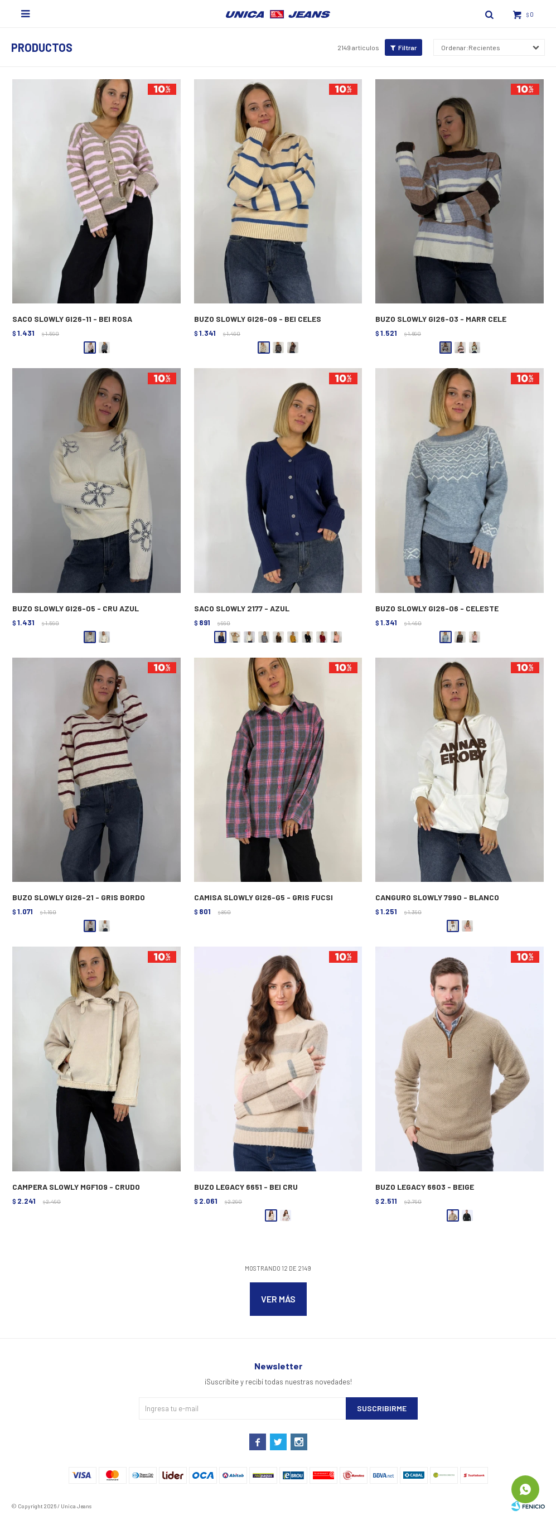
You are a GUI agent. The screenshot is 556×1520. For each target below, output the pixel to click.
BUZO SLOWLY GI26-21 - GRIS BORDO (78, 897)
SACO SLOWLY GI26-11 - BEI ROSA (72, 319)
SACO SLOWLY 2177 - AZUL (241, 608)
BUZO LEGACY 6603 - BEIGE (424, 1186)
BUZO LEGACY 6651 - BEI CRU (246, 1186)
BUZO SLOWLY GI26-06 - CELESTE (437, 608)
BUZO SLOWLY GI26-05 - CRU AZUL (75, 608)
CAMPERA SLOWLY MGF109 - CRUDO (76, 1186)
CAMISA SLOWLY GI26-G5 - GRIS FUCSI (263, 897)
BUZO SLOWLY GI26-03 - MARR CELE (440, 319)
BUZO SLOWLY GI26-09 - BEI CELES (257, 319)
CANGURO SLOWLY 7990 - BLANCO (437, 897)
